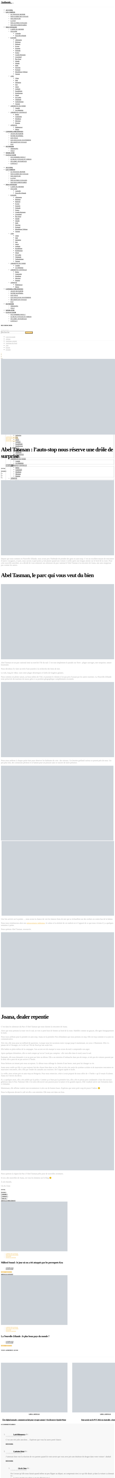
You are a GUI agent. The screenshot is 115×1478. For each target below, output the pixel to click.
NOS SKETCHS (15, 18)
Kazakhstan (18, 91)
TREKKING (14, 148)
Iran (16, 84)
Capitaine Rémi (18, 1451)
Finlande (17, 50)
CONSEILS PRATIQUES (14, 131)
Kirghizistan (19, 93)
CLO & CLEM (11, 155)
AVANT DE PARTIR (16, 133)
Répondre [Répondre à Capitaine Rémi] (9, 1461)
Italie (16, 65)
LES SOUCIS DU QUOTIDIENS (20, 140)
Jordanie (17, 89)
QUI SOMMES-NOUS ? (18, 157)
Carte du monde (10, 337)
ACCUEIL (9, 10)
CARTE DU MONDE (17, 29)
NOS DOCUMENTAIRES (18, 25)
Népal (17, 95)
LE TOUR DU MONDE (17, 14)
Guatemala (18, 116)
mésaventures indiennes (36, 923)
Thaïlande (18, 99)
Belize (17, 114)
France (17, 53)
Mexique (18, 121)
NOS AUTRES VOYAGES (18, 23)
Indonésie (18, 82)
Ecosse (17, 46)
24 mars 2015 (10, 464)
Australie (18, 33)
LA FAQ (13, 21)
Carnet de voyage (12, 437)
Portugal (17, 70)
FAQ (11, 144)
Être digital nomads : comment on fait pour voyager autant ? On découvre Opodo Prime (34, 1420)
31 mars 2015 (10, 1341)
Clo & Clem (9, 466)
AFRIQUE (13, 125)
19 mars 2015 (10, 1267)
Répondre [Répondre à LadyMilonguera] (9, 1444)
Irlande (17, 61)
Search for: (5, 330)
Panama (17, 123)
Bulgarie (17, 44)
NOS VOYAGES (11, 27)
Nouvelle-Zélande (20, 35)
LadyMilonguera (19, 1434)
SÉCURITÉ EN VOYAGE (18, 142)
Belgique (18, 42)
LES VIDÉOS (10, 12)
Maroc (17, 129)
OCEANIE (13, 31)
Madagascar (18, 127)
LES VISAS (14, 138)
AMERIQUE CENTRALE (18, 112)
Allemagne (18, 40)
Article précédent (8, 1200)
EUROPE (13, 38)
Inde (16, 80)
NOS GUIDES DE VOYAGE (19, 16)
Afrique (8, 339)
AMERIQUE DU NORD (18, 106)
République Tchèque (21, 72)
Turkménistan (19, 102)
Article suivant (7, 1274)
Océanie (8, 439)
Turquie (17, 74)
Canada (17, 108)
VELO (12, 151)
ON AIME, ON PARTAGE (18, 161)
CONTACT (13, 163)
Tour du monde (11, 440)
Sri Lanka (18, 97)
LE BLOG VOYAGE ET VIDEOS (20, 159)
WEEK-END (10, 153)
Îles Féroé (18, 59)
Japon (17, 87)
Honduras (18, 119)
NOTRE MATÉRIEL (16, 136)
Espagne (17, 48)
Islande (17, 63)
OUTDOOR (10, 146)
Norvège (17, 67)
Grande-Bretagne (20, 55)
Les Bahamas (19, 110)
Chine (17, 78)
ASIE (12, 76)
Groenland (18, 57)
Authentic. (6, 2)
